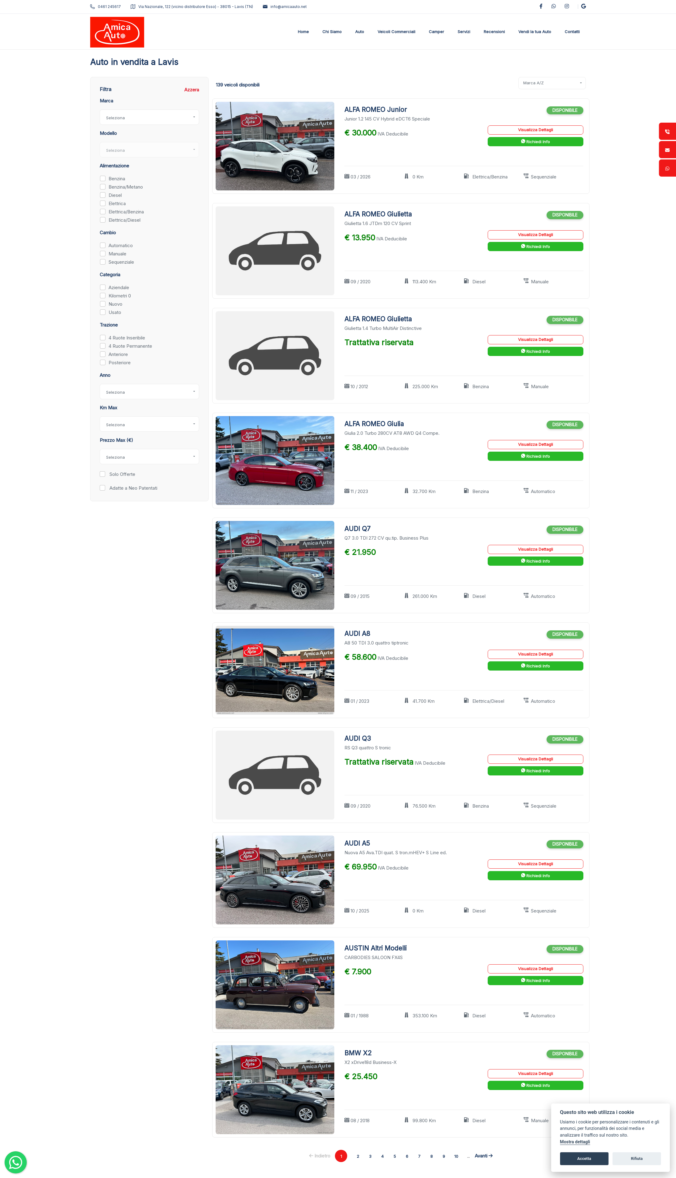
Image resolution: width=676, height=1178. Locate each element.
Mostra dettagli (575, 1142)
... (468, 1156)
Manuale (117, 254)
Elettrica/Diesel (124, 220)
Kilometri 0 (120, 296)
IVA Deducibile (393, 134)
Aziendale (119, 287)
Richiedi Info (535, 141)
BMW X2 (358, 1053)
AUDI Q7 (357, 529)
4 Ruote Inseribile (127, 338)
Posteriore (120, 362)
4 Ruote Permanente (130, 346)
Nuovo (115, 304)
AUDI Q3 (357, 738)
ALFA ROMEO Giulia (374, 424)
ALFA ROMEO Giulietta (378, 214)
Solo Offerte (121, 474)
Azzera (191, 90)
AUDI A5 (357, 843)
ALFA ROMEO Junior (375, 109)
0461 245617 (105, 6)
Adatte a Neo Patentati (132, 488)
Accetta (584, 1158)
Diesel (115, 195)
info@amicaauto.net (285, 6)
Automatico (121, 245)
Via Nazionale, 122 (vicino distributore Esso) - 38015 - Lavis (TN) (192, 6)
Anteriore (118, 354)
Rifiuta (637, 1158)
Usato (115, 312)
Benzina (117, 179)
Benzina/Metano (126, 187)
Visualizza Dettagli (535, 129)
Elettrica (117, 203)
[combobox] (149, 117)
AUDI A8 (357, 633)
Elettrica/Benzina (126, 212)
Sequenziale (121, 262)
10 (456, 1156)
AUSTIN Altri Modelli (375, 948)
